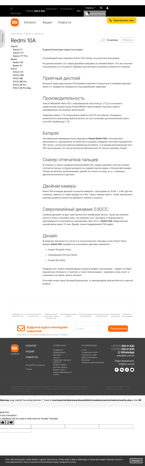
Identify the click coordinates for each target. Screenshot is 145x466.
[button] (90, 8)
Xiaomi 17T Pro (20, 56)
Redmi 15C (18, 62)
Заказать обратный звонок (93, 362)
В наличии (112, 40)
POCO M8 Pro (20, 81)
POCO (14, 68)
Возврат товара (59, 364)
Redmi (14, 59)
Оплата (56, 357)
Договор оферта (60, 367)
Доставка (57, 355)
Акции (47, 22)
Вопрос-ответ (59, 370)
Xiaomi (14, 46)
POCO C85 (18, 75)
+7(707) (122, 349)
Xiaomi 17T (18, 52)
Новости (64, 22)
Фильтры (2, 37)
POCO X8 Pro (19, 84)
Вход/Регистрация (35, 365)
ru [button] (78, 11)
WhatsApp (16, 11)
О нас (84, 350)
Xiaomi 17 (17, 49)
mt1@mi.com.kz (126, 364)
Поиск (29, 369)
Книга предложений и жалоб (62, 373)
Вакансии (86, 360)
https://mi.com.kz (24, 391)
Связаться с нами (89, 355)
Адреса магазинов (89, 357)
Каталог (30, 22)
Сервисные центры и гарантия (62, 361)
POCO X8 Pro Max (22, 88)
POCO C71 (18, 72)
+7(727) (35, 11)
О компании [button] (66, 8)
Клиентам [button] (51, 8)
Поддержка (58, 350)
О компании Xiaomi (90, 352)
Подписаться (118, 328)
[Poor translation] (9, 422)
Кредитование (59, 352)
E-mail (80, 328)
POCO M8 (18, 78)
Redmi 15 (17, 65)
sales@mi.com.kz (125, 355)
